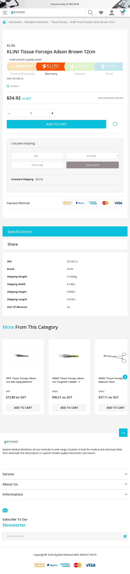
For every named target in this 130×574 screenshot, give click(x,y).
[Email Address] (65, 536)
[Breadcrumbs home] (4, 21)
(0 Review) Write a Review (110, 97)
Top (123, 432)
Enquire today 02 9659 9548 (65, 4)
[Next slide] (125, 377)
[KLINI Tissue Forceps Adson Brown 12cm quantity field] (31, 113)
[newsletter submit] (124, 536)
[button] (116, 124)
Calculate (92, 165)
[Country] (92, 155)
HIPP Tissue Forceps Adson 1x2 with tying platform (21, 380)
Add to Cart (56, 124)
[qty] (37, 155)
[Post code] (37, 165)
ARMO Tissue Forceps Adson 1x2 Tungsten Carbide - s (68, 380)
